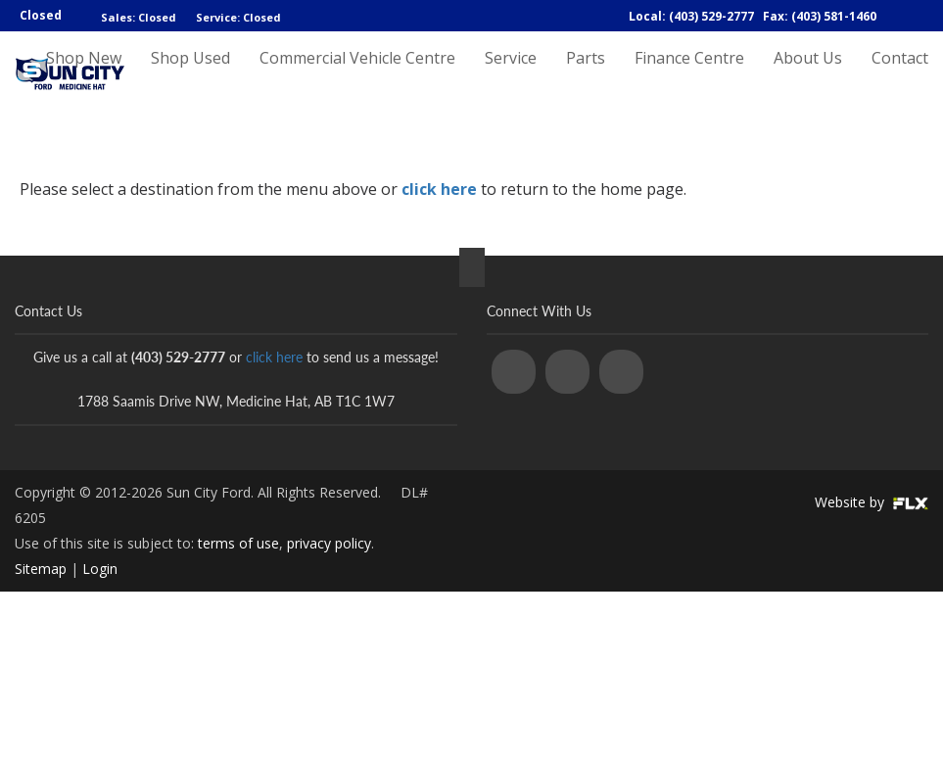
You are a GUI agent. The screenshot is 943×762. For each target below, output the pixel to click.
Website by (871, 502)
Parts (585, 75)
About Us (808, 75)
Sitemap (41, 568)
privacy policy (329, 543)
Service (511, 75)
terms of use (238, 543)
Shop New (83, 75)
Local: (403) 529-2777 (691, 16)
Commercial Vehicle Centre (357, 75)
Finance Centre (689, 75)
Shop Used (190, 75)
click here (439, 189)
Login (100, 568)
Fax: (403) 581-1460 (819, 16)
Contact (900, 75)
